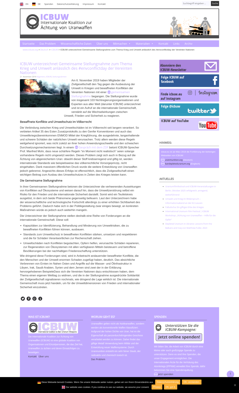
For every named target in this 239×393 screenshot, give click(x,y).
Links (176, 43)
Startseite (28, 43)
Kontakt (102, 4)
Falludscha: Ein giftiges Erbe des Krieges (184, 207)
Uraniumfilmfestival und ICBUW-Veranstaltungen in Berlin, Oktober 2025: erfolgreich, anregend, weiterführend (190, 190)
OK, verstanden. (192, 382)
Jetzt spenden (165, 374)
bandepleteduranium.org (177, 163)
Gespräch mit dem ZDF (93, 147)
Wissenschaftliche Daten (76, 43)
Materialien (143, 43)
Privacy (156, 387)
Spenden (48, 4)
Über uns (102, 43)
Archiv (188, 43)
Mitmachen (120, 43)
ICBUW (49, 76)
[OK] (235, 385)
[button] (23, 299)
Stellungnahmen (59, 76)
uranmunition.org (174, 159)
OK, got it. (171, 387)
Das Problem (48, 43)
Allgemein (41, 76)
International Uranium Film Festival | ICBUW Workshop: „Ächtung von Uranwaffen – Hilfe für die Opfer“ (190, 215)
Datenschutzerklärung (68, 4)
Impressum (88, 4)
